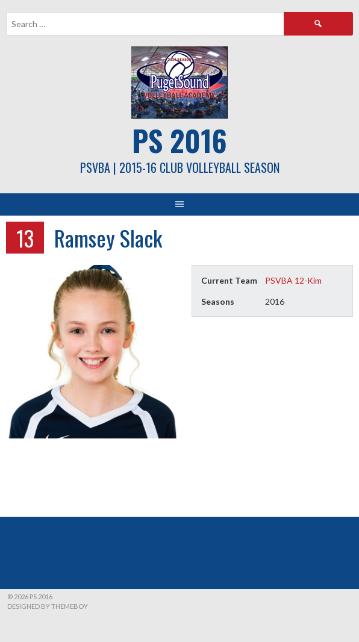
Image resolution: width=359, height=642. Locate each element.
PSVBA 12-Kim (293, 280)
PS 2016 (179, 140)
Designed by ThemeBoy (47, 606)
